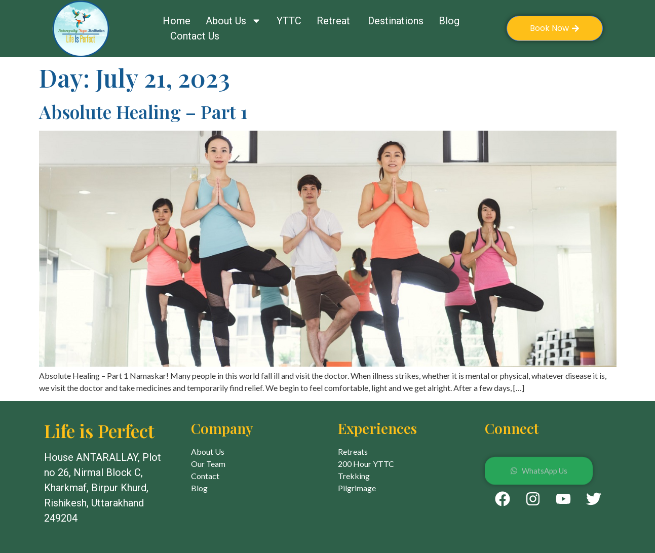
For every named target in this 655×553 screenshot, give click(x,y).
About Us (233, 20)
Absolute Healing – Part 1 (143, 111)
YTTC (289, 21)
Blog (449, 21)
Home (176, 21)
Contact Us (194, 36)
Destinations (395, 21)
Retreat (335, 21)
